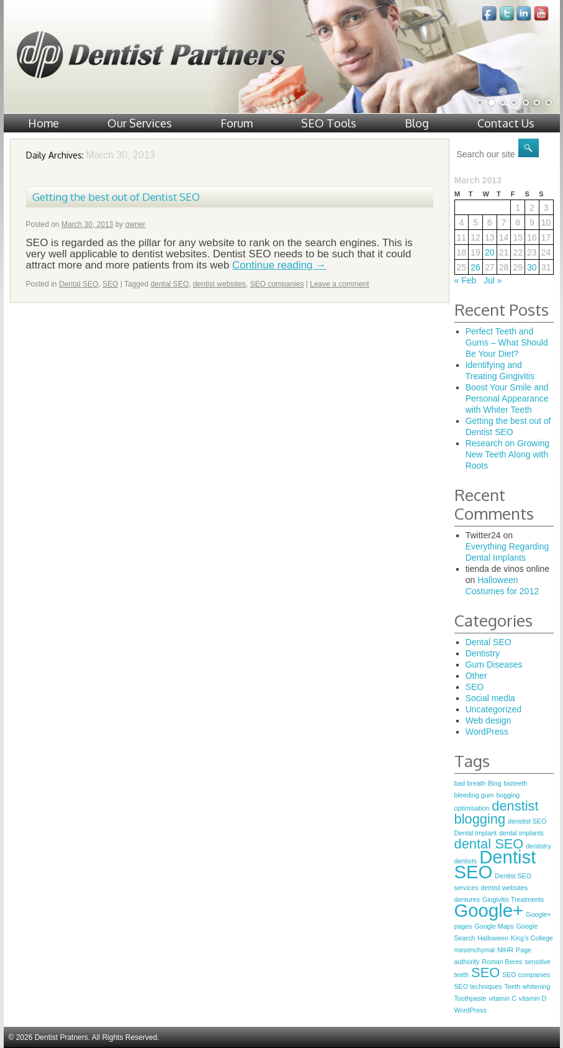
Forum (236, 123)
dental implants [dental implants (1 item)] (521, 833)
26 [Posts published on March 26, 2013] (475, 267)
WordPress (487, 732)
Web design (488, 720)
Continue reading (279, 265)
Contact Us (505, 123)
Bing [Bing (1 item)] (494, 783)
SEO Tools (328, 123)
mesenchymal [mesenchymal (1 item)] (474, 950)
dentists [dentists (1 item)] (465, 861)
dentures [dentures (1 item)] (467, 899)
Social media (490, 698)
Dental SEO (78, 284)
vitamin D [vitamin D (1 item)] (532, 998)
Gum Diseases (494, 664)
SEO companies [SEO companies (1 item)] (526, 974)
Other (476, 676)
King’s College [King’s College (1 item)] (532, 938)
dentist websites (219, 284)
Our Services (139, 123)
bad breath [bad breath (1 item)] (470, 783)
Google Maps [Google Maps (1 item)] (493, 926)
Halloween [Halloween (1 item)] (492, 938)
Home (43, 123)
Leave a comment (339, 284)
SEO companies (277, 284)
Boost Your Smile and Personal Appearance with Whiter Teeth (507, 398)
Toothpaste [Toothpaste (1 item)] (470, 998)
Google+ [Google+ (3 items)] (489, 910)
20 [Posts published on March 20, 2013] (490, 252)
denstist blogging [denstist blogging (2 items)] (496, 812)
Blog (417, 123)
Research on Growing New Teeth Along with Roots (507, 454)
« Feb (465, 280)
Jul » (493, 280)
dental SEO (170, 284)
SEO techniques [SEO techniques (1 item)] (478, 986)
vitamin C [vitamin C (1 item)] (502, 998)
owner (135, 224)
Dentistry (483, 653)
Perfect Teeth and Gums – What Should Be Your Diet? (507, 342)
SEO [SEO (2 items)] (485, 972)
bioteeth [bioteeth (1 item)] (516, 783)
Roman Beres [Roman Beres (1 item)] (502, 961)
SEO (110, 284)
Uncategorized (493, 709)
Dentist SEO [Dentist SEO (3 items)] (495, 864)
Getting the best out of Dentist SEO (116, 196)
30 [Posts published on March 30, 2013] (532, 267)
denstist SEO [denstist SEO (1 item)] (527, 821)
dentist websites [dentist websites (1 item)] (504, 887)
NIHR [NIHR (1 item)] (505, 950)
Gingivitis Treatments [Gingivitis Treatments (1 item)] (513, 899)
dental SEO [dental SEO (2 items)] (489, 844)
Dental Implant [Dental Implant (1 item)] (475, 833)
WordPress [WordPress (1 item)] (470, 1010)
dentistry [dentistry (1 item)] (538, 846)
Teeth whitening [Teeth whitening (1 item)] (527, 986)
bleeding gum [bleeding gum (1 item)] (474, 795)
